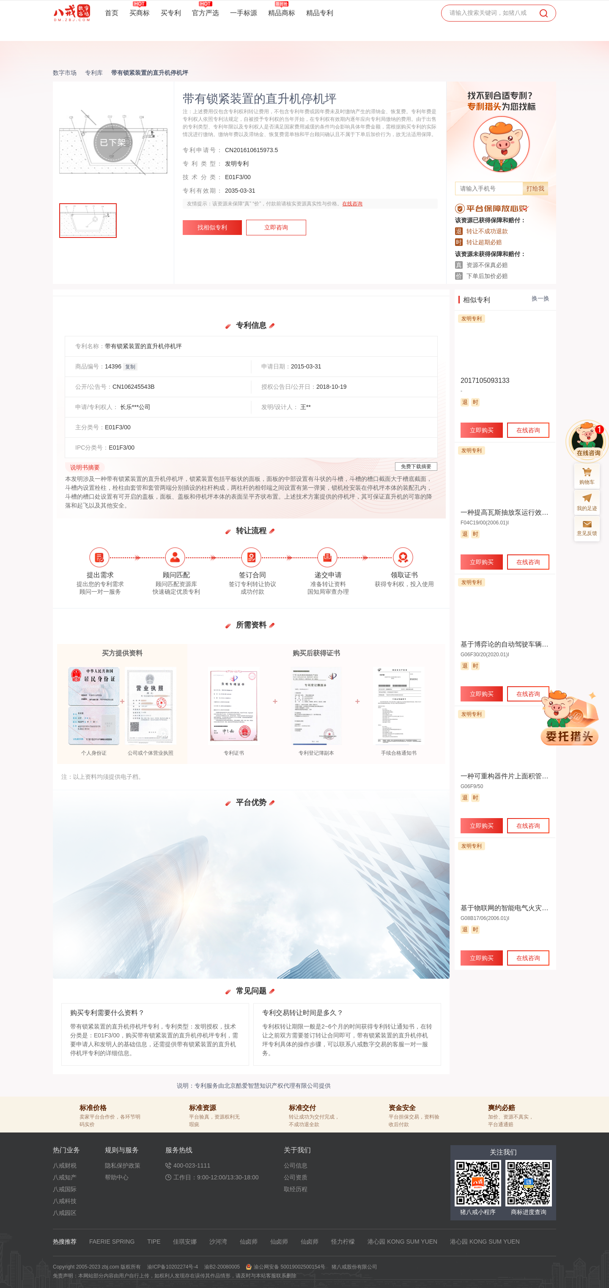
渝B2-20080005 (222, 1267)
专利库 (94, 72)
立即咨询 (276, 227)
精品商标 (281, 12)
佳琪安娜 (185, 1241)
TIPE (153, 1241)
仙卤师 (249, 1241)
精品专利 (319, 12)
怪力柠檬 (343, 1241)
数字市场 (65, 72)
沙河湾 (218, 1241)
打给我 (535, 188)
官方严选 (205, 12)
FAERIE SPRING (111, 1241)
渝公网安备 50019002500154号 (289, 1267)
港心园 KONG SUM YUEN (402, 1241)
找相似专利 (212, 227)
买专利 (171, 12)
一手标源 (243, 12)
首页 (111, 12)
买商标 (139, 12)
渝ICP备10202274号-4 (172, 1267)
